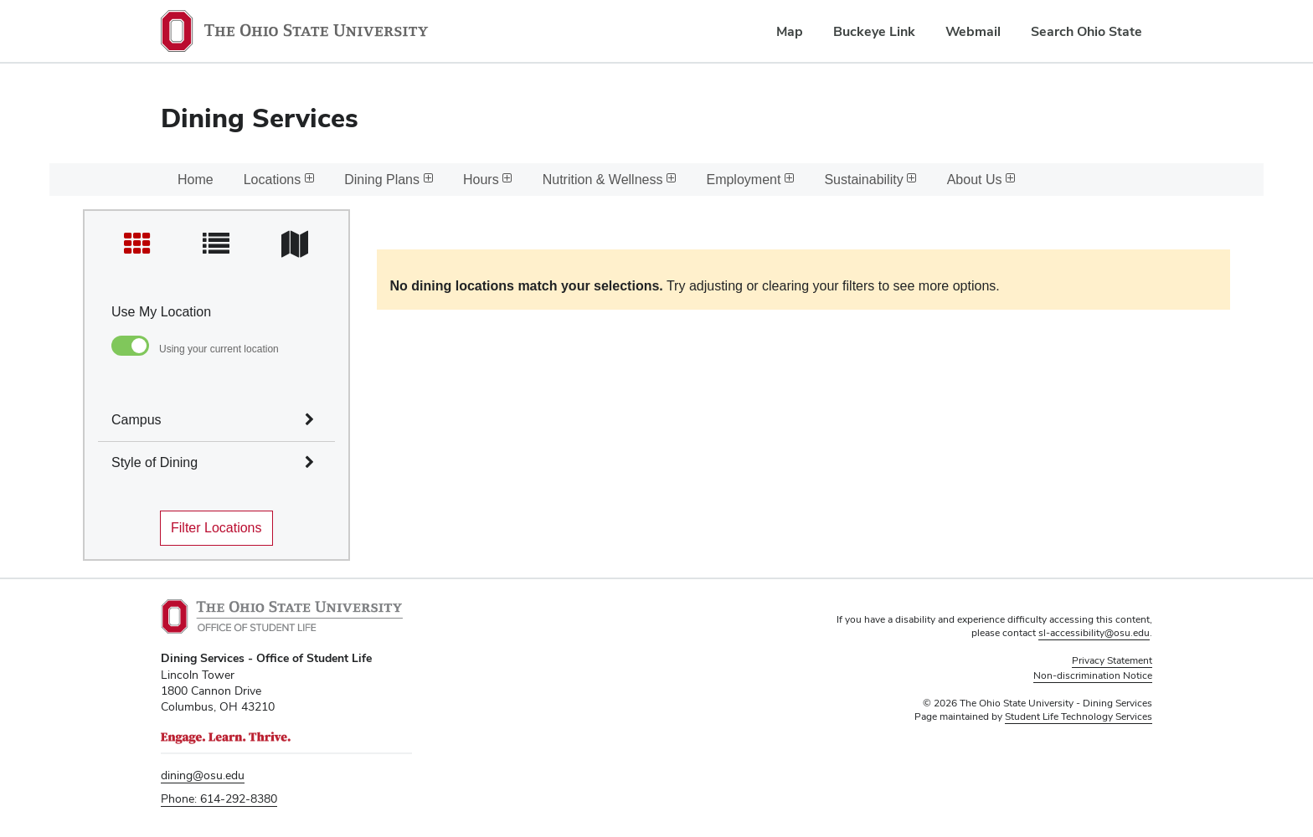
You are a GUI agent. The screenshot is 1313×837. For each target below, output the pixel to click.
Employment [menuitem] (750, 179)
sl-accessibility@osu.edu (1094, 632)
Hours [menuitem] (487, 179)
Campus (136, 420)
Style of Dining (154, 462)
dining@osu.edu (203, 775)
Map (789, 31)
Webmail (973, 31)
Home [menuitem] (196, 179)
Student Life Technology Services (1078, 716)
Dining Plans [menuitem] (388, 179)
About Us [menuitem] (981, 179)
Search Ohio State (1086, 31)
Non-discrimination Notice (1092, 675)
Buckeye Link (874, 31)
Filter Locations (216, 528)
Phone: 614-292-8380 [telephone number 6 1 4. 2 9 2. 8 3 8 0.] (219, 798)
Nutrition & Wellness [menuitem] (610, 179)
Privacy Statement (1112, 660)
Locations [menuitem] (279, 179)
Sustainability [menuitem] (870, 179)
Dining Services (259, 117)
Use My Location (161, 312)
